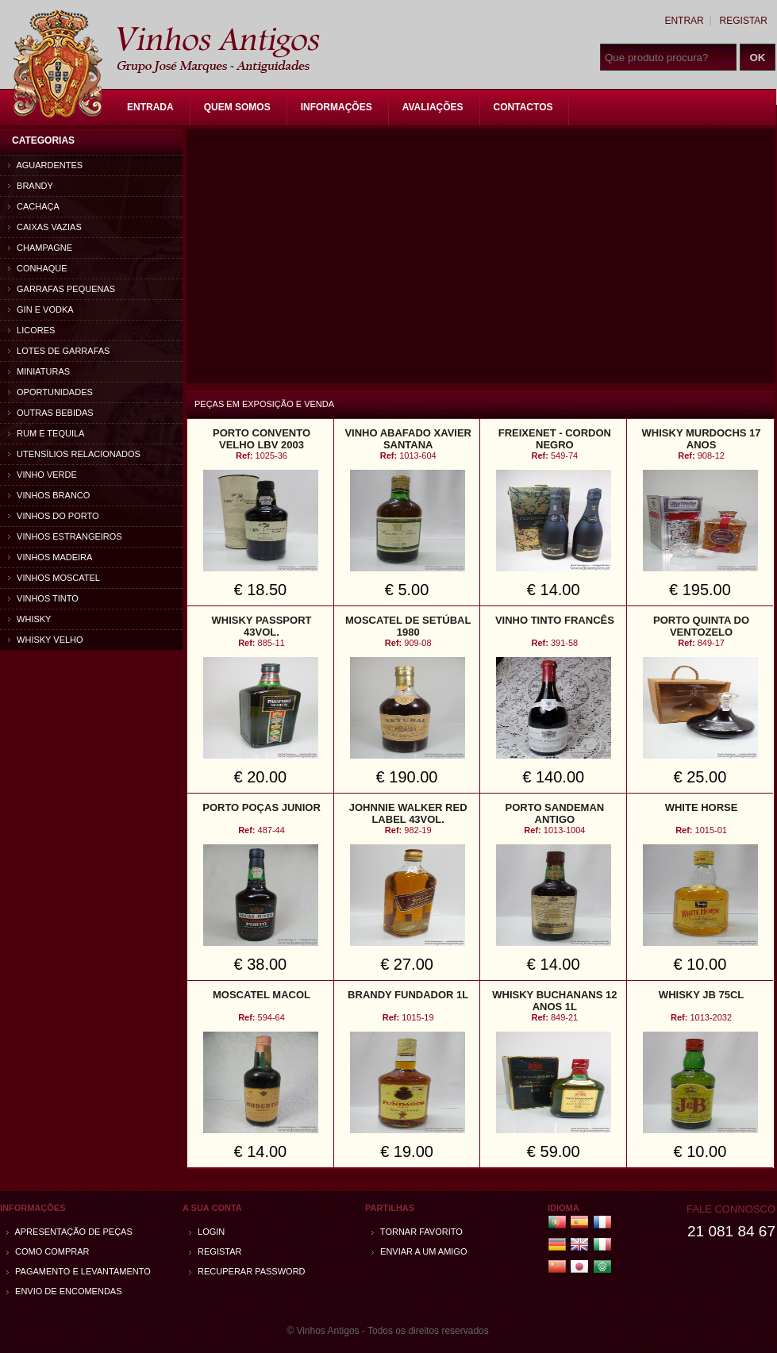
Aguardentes (45, 165)
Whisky (29, 619)
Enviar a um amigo (419, 1251)
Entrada (150, 107)
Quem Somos (237, 107)
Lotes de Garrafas (59, 351)
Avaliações (433, 107)
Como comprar (48, 1251)
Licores (31, 330)
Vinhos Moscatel (54, 577)
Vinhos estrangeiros (65, 536)
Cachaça (34, 206)
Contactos (523, 107)
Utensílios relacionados (74, 454)
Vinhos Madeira (50, 557)
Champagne (40, 247)
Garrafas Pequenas (61, 289)
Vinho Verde (42, 474)
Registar (743, 20)
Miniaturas (39, 371)
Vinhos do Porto (53, 516)
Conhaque (37, 268)
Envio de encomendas (64, 1291)
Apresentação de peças (69, 1231)
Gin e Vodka (41, 309)
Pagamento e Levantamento (78, 1271)
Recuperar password (247, 1271)
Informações (336, 107)
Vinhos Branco (49, 495)
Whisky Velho (45, 639)
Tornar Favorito (417, 1231)
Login (207, 1231)
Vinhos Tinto (43, 598)
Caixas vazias (45, 227)
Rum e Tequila (46, 433)
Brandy (30, 185)
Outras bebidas (51, 412)
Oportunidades (50, 392)
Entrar (683, 20)
